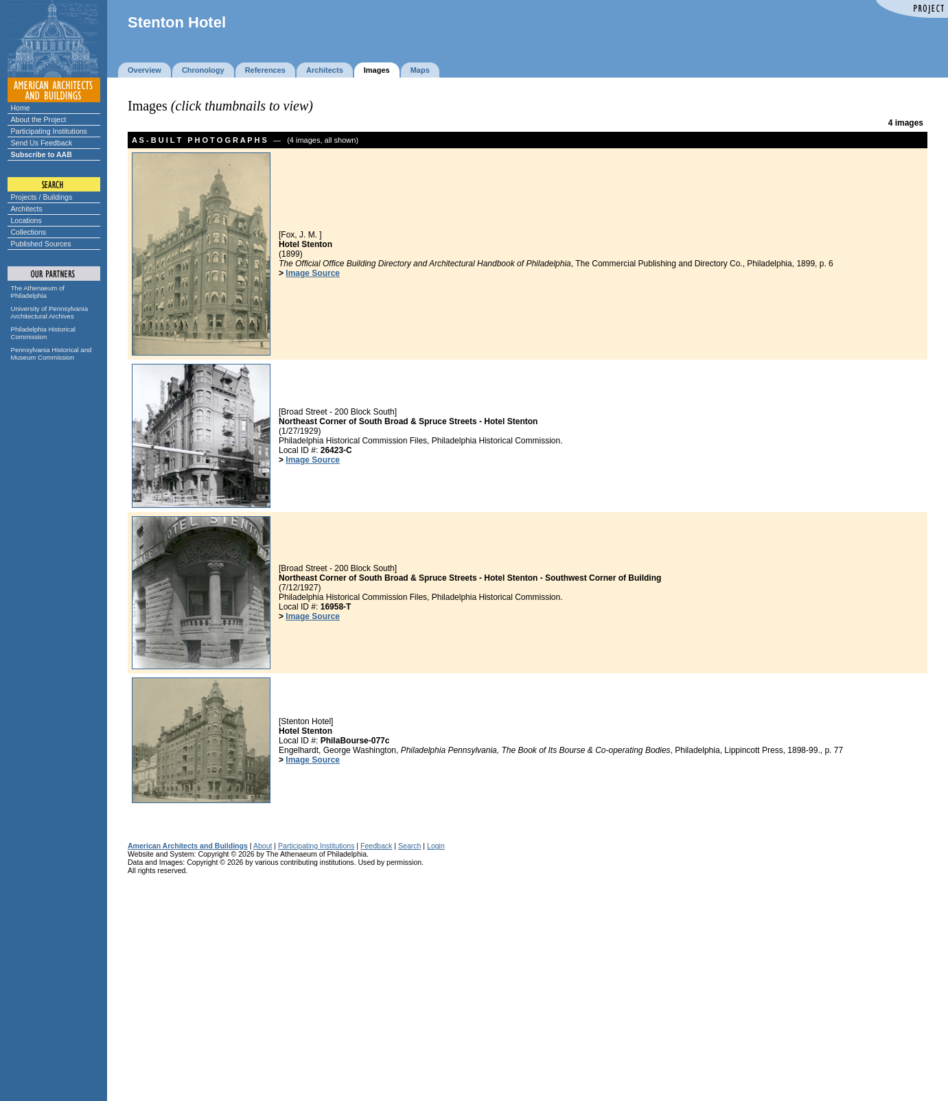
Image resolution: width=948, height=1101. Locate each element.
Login (436, 846)
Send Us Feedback (42, 143)
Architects (27, 209)
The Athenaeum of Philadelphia (38, 291)
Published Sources (41, 244)
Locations (26, 220)
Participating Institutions (49, 131)
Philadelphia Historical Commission (43, 332)
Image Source (313, 273)
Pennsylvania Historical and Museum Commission (51, 353)
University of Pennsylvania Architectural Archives (50, 312)
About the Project (39, 119)
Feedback (376, 846)
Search (409, 846)
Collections (29, 232)
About (263, 846)
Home (20, 108)
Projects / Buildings (42, 197)
